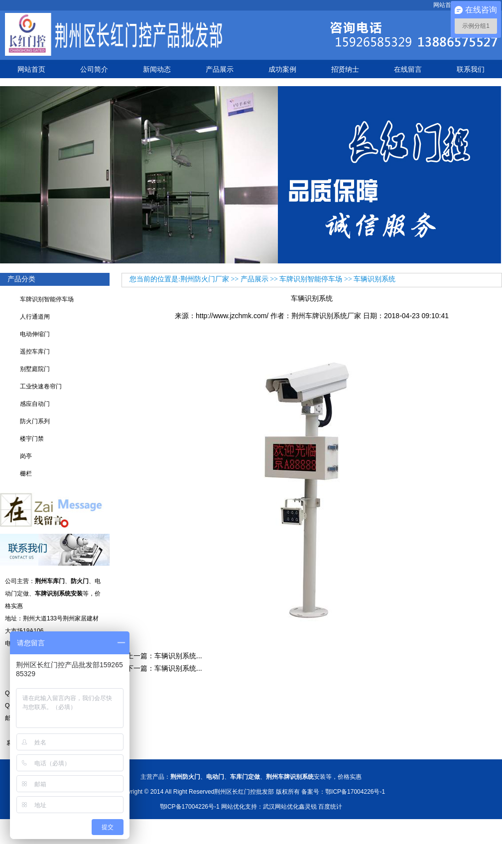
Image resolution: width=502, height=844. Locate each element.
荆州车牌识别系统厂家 (326, 316)
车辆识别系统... (178, 656)
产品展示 (220, 69)
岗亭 (26, 456)
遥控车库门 (35, 351)
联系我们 (471, 69)
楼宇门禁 (32, 438)
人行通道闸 (35, 316)
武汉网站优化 (281, 806)
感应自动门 (35, 403)
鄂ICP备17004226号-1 (190, 806)
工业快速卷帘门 (41, 386)
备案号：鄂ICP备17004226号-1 (343, 791)
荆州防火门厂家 (204, 279)
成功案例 (282, 69)
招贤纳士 (345, 69)
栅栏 (26, 473)
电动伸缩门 (35, 334)
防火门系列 (35, 421)
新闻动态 (157, 69)
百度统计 (330, 806)
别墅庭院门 (35, 368)
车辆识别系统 (374, 279)
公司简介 (94, 69)
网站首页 (445, 4)
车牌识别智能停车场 (47, 299)
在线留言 (408, 69)
